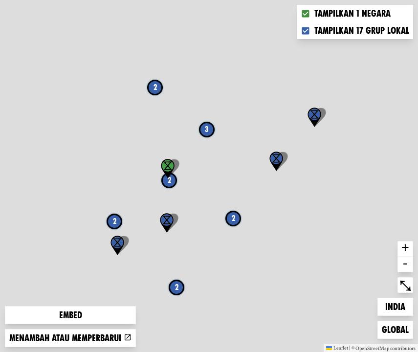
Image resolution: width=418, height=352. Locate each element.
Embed (70, 315)
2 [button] (114, 221)
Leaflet (337, 347)
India (399, 306)
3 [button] (207, 129)
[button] (276, 161)
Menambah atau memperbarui (70, 338)
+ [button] (405, 249)
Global (397, 329)
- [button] (405, 264)
